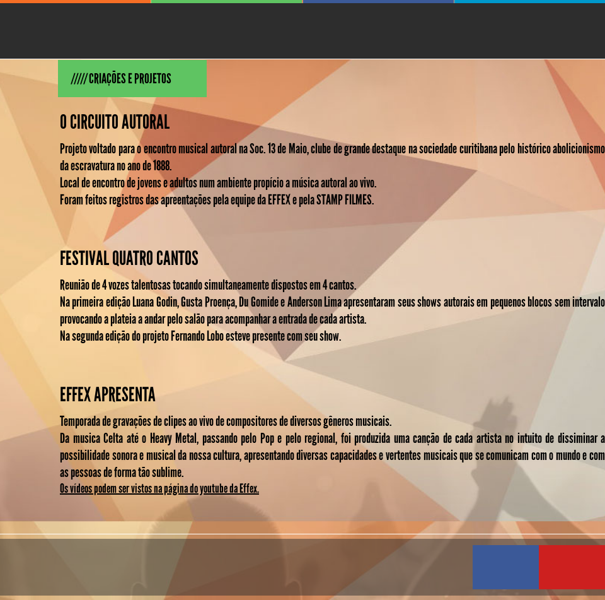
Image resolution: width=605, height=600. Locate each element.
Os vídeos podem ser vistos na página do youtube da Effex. (159, 488)
